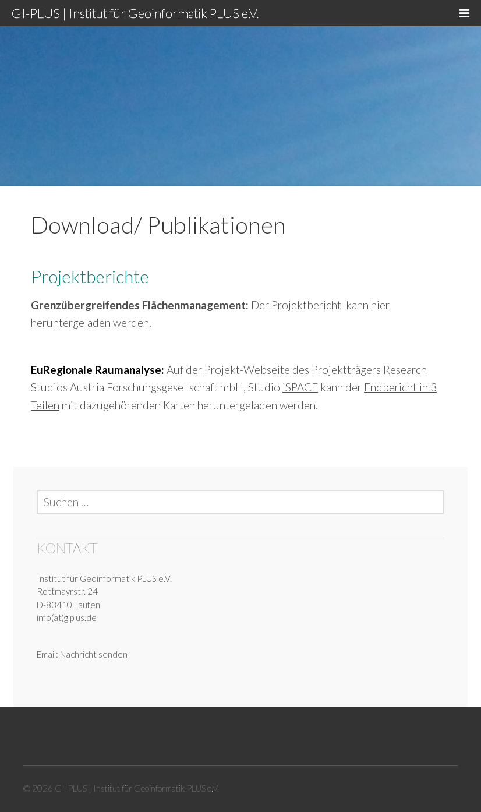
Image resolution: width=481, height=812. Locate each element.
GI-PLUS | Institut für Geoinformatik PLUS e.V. (135, 13)
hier (380, 305)
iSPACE (300, 387)
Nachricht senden (94, 654)
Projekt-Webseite (247, 369)
